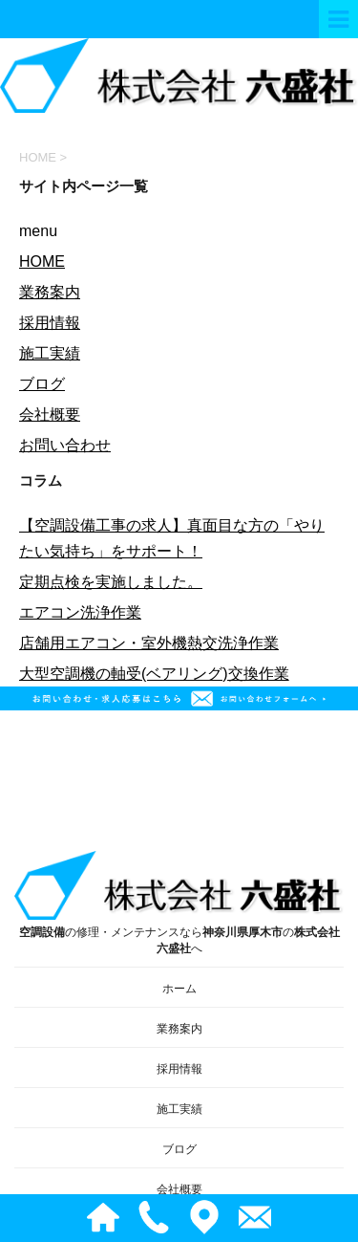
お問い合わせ (65, 445)
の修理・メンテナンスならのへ (179, 903)
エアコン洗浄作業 (80, 612)
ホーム (179, 988)
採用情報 (49, 323)
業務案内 (49, 292)
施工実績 (49, 353)
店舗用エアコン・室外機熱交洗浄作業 (149, 643)
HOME (42, 261)
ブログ (42, 384)
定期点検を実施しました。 (110, 582)
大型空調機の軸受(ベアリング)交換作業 (154, 673)
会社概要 (49, 414)
